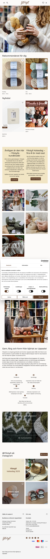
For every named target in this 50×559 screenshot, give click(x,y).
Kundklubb (14, 179)
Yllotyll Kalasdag (35, 178)
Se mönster (36, 203)
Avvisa (9, 297)
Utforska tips (35, 224)
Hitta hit (4, 528)
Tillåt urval (25, 297)
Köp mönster (28, 33)
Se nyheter (12, 224)
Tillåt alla (40, 297)
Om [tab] (41, 265)
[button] (22, 60)
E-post (25, 420)
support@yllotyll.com (34, 526)
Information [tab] (25, 265)
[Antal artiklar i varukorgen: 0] (46, 2)
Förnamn (25, 426)
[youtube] (25, 400)
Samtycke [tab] (8, 265)
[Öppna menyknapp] (4, 3)
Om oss (12, 203)
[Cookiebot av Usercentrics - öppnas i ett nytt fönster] (42, 261)
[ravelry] (34, 390)
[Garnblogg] (34, 378)
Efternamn (25, 432)
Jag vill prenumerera (25, 438)
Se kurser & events (12, 247)
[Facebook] (16, 379)
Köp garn (20, 33)
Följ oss (45, 454)
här (15, 527)
